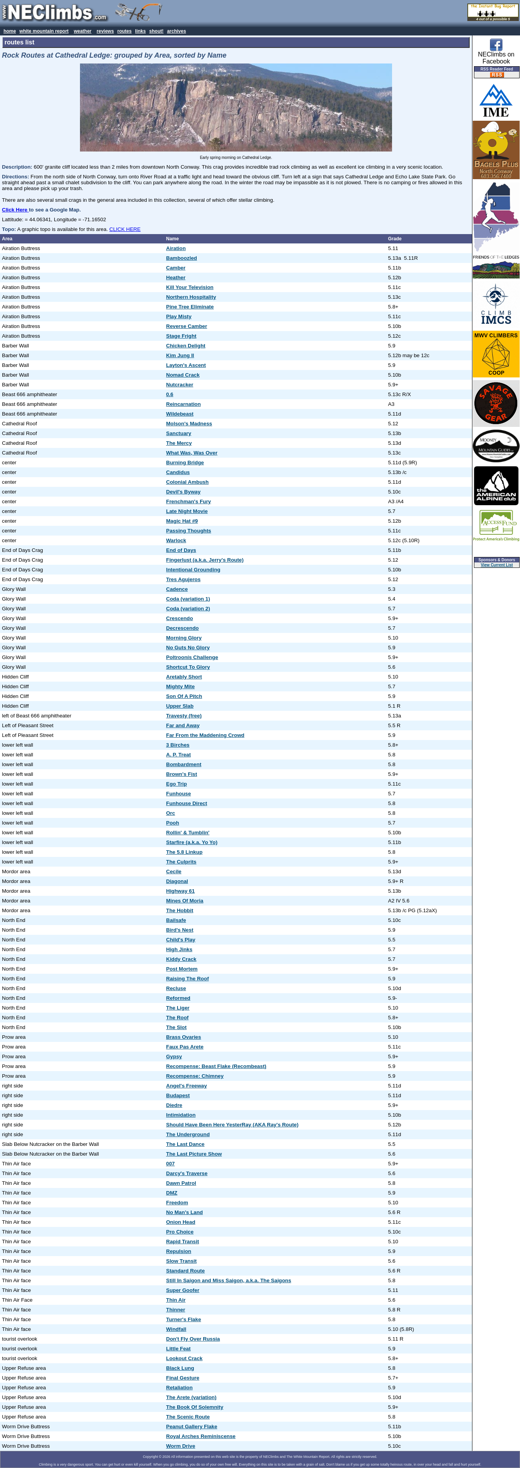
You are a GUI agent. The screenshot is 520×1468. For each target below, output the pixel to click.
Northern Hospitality (191, 297)
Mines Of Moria (185, 901)
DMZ (171, 1193)
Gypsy (174, 1056)
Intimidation (181, 1115)
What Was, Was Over (192, 453)
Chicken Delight (186, 346)
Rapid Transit (182, 1241)
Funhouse (178, 794)
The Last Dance (185, 1144)
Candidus (178, 472)
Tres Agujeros (183, 579)
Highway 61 (180, 891)
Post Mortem (182, 969)
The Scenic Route (188, 1417)
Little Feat (178, 1349)
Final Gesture (182, 1378)
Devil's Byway (183, 492)
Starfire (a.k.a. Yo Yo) (192, 842)
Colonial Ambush (187, 482)
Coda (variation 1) (188, 599)
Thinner (175, 1310)
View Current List (497, 565)
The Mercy (179, 443)
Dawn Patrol (181, 1183)
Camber (176, 268)
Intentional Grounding (193, 570)
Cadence (177, 589)
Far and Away (183, 725)
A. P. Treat (178, 755)
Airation (176, 248)
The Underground (188, 1134)
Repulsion (178, 1251)
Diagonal (177, 881)
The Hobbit (179, 910)
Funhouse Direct (186, 803)
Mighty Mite (180, 686)
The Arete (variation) (191, 1397)
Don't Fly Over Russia (193, 1339)
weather (82, 31)
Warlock (176, 540)
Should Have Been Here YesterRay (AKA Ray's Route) (232, 1125)
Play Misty (179, 316)
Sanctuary (178, 433)
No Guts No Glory (188, 647)
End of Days (181, 550)
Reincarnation (183, 404)
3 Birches (178, 745)
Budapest (178, 1095)
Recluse (176, 988)
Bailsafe (176, 920)
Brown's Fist (181, 774)
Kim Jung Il (180, 355)
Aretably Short (184, 677)
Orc (170, 813)
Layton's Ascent (186, 365)
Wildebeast (179, 414)
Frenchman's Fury (188, 501)
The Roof (177, 1017)
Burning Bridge (185, 462)
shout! (156, 31)
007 (170, 1164)
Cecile (173, 871)
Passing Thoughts (188, 531)
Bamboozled (181, 258)
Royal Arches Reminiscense (201, 1436)
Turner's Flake (183, 1319)
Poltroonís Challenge (192, 657)
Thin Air (176, 1300)
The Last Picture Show (194, 1154)
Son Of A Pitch (184, 696)
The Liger (178, 1008)
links (140, 31)
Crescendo (179, 618)
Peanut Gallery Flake (191, 1426)
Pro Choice (179, 1232)
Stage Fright (181, 336)
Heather (176, 277)
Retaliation (179, 1387)
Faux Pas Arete (185, 1047)
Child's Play (180, 940)
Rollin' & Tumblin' (187, 832)
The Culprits (181, 862)
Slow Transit (181, 1261)
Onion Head (180, 1222)
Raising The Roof (187, 979)
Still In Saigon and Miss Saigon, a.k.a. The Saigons (228, 1280)
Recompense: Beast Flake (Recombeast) (216, 1066)
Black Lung (180, 1368)
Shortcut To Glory (188, 667)
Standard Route (185, 1271)
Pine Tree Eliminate (190, 307)
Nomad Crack (183, 375)
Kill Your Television (189, 287)
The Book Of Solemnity (195, 1407)
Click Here (15, 210)
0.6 (170, 394)
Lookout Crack (184, 1358)
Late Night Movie (187, 511)
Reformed (178, 998)
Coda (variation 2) (188, 609)
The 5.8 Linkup (184, 852)
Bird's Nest (179, 930)
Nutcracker (179, 385)
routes (124, 31)
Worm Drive (180, 1446)
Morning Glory (184, 638)
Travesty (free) (184, 716)
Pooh (172, 823)
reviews (105, 31)
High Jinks (179, 949)
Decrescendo (182, 628)
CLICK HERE (124, 229)
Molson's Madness (189, 423)
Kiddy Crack (181, 959)
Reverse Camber (186, 326)
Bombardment (183, 764)
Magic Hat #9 (182, 521)
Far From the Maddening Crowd (205, 735)
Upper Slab (179, 706)
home (10, 31)
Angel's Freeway (186, 1086)
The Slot (176, 1027)
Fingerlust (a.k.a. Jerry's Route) (205, 560)
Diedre (174, 1105)
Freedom (177, 1202)
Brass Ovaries (183, 1037)
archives (176, 31)
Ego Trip (176, 784)
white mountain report (44, 31)
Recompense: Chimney (195, 1076)
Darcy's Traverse (187, 1173)
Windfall (176, 1329)
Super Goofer (182, 1290)
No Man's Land (184, 1212)
